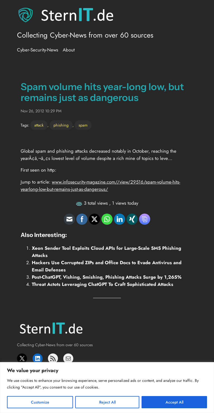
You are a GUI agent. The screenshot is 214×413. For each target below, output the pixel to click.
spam (83, 125)
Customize (40, 402)
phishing (61, 125)
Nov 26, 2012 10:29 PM (41, 111)
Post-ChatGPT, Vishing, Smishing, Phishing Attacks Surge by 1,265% (106, 277)
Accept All (174, 402)
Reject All (107, 402)
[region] (107, 387)
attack (38, 125)
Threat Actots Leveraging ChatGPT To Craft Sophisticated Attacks (102, 284)
